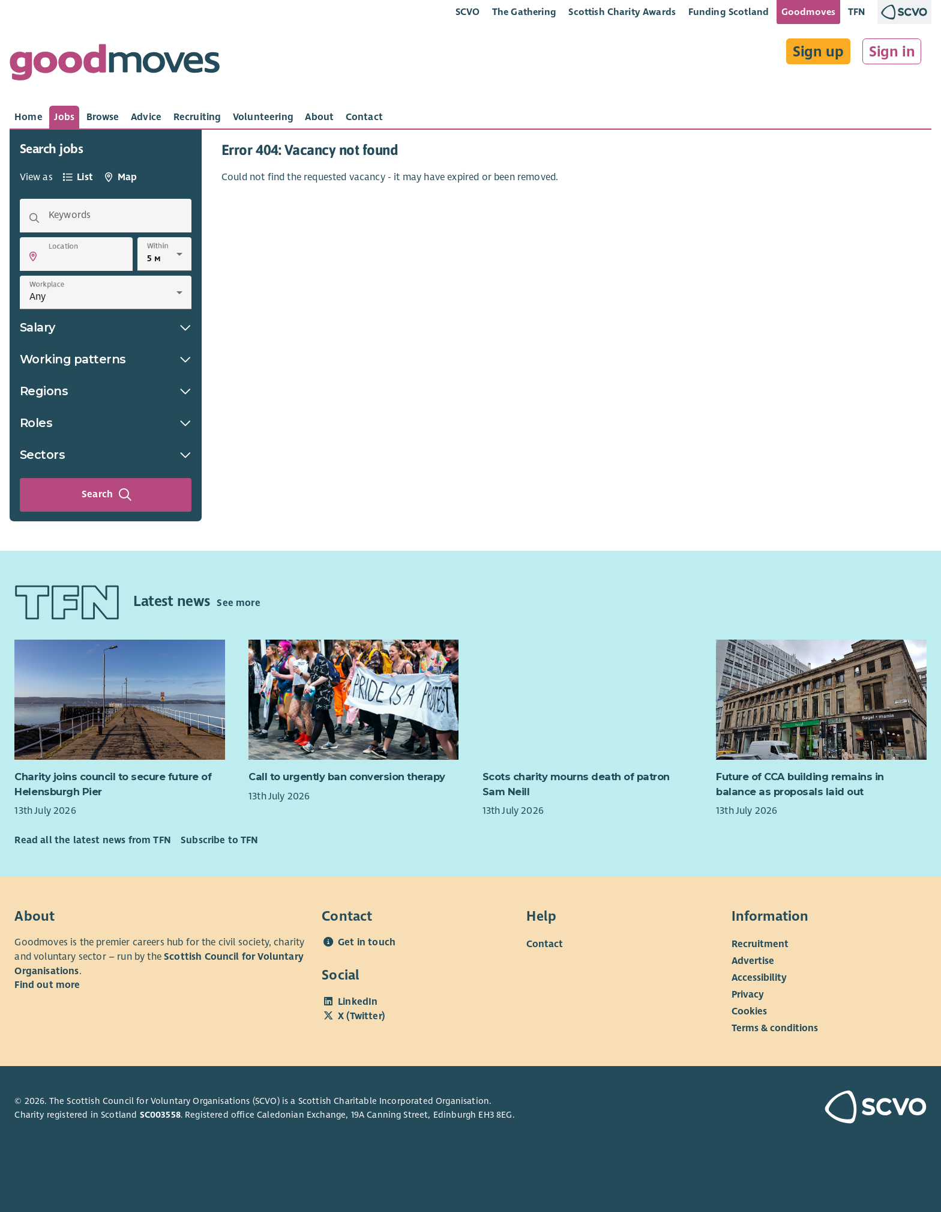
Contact (544, 944)
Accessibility (759, 978)
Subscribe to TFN (220, 840)
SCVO (467, 11)
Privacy (748, 995)
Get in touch (366, 942)
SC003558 (160, 1114)
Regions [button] (105, 391)
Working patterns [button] (105, 359)
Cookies (749, 1011)
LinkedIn (357, 1002)
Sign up (818, 52)
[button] (33, 256)
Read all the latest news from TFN (92, 840)
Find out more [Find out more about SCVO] (47, 985)
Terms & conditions (775, 1028)
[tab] (28, 117)
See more (238, 603)
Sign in (892, 52)
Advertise (753, 961)
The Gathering (524, 11)
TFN (856, 11)
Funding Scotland (728, 11)
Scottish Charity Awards (622, 11)
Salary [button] (105, 327)
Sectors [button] (105, 454)
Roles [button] (105, 422)
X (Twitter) (361, 1016)
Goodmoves (808, 11)
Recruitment (760, 944)
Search (107, 495)
